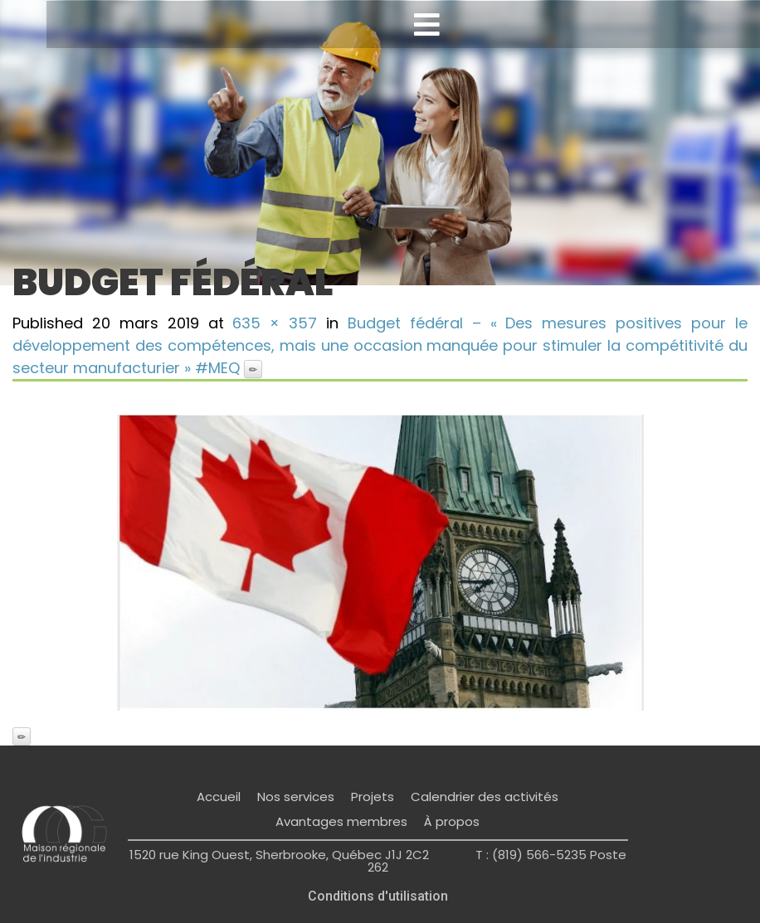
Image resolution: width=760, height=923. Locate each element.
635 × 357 (274, 323)
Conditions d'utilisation (378, 896)
